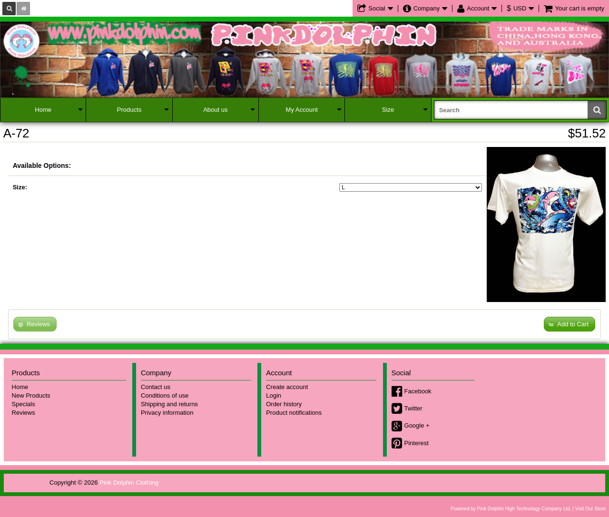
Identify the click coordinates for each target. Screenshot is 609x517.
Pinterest (416, 443)
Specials (23, 404)
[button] (569, 324)
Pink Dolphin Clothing (128, 482)
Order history (284, 404)
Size (388, 109)
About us (215, 109)
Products (129, 109)
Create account (287, 386)
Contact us (155, 386)
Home (43, 109)
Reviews (23, 412)
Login (273, 395)
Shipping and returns (169, 404)
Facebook (418, 391)
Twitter (413, 408)
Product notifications (294, 412)
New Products (31, 395)
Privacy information (167, 412)
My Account (302, 109)
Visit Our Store (590, 508)
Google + (417, 425)
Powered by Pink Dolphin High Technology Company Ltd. (511, 508)
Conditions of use (164, 395)
